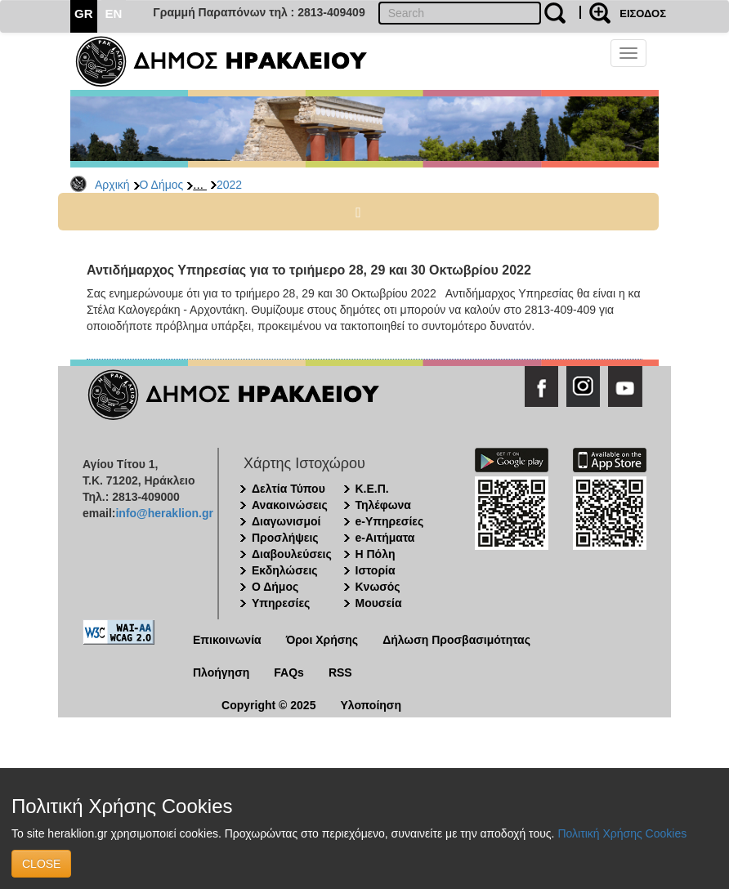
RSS (340, 672)
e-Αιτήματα (385, 537)
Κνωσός (378, 586)
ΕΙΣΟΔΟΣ (642, 13)
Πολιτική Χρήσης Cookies (622, 833)
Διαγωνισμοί (286, 521)
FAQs (289, 672)
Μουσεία (379, 603)
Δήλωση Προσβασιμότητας (456, 639)
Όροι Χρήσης (322, 639)
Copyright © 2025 (268, 705)
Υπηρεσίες (281, 603)
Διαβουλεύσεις (292, 554)
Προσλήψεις (285, 537)
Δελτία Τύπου (288, 488)
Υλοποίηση (370, 705)
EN (114, 13)
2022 (229, 184)
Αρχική (112, 184)
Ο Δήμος (162, 184)
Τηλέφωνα (383, 505)
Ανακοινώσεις (290, 505)
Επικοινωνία (227, 639)
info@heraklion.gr (163, 513)
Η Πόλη (376, 554)
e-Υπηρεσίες (390, 521)
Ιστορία (376, 570)
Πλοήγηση (221, 672)
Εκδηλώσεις (285, 570)
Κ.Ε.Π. (372, 488)
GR (83, 13)
